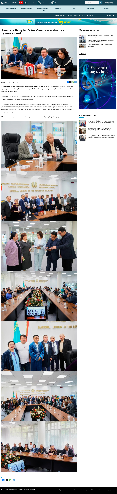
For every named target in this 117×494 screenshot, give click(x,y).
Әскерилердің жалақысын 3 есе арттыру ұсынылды (100, 45)
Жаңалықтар (11, 8)
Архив (87, 490)
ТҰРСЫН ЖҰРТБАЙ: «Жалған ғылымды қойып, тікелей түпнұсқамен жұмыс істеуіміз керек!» (101, 136)
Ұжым (70, 490)
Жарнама (101, 490)
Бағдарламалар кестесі (42, 9)
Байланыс (93, 490)
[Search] (92, 2)
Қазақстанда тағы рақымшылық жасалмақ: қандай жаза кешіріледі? (101, 40)
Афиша (106, 8)
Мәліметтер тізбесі (79, 490)
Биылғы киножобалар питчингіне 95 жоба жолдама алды (100, 36)
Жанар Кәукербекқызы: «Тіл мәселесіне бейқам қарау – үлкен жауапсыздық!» (100, 129)
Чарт (74, 8)
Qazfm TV (90, 8)
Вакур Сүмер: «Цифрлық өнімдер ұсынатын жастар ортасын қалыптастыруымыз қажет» (101, 121)
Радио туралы (62, 490)
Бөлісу (3, 478)
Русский (14, 3)
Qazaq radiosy (109, 2)
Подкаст (58, 8)
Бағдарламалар (26, 8)
